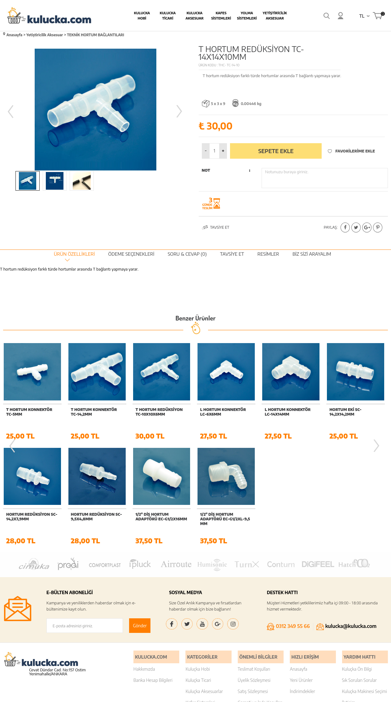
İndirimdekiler (302, 584)
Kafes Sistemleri (192, 15)
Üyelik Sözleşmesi (254, 573)
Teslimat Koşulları (254, 562)
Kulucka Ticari (139, 15)
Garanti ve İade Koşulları (260, 595)
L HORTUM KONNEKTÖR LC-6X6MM (158, 410)
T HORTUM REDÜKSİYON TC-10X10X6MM (94, 410)
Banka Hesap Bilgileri (152, 573)
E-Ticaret (178, 694)
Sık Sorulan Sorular (359, 573)
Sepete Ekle (275, 149)
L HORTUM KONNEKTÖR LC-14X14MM (223, 410)
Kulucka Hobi (113, 15)
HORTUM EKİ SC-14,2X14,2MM (281, 410)
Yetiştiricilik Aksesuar (246, 15)
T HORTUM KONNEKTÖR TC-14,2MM (29, 410)
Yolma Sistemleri (218, 15)
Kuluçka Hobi (197, 562)
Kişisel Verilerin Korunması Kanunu (255, 621)
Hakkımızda (144, 562)
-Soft (165, 694)
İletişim (348, 595)
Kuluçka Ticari (198, 573)
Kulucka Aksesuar (166, 15)
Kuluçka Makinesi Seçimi (364, 584)
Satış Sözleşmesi (253, 584)
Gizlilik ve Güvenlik (255, 606)
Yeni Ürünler (301, 573)
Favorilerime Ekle (351, 149)
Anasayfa (298, 562)
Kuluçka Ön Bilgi (357, 562)
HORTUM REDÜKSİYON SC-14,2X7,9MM (354, 410)
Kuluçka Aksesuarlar (204, 584)
